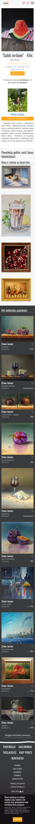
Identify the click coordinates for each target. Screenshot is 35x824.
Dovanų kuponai (17, 779)
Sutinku (17, 819)
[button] (23, 60)
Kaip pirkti (25, 752)
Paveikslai (9, 747)
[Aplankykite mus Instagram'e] (23, 792)
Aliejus (14, 67)
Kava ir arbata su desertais (15, 162)
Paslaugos (9, 752)
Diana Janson (17, 114)
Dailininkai (25, 747)
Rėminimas (17, 775)
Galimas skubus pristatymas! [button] (17, 63)
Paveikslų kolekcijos (17, 783)
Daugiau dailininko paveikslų (17, 735)
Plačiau (21, 813)
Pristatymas (17, 769)
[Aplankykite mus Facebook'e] (21, 792)
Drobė (27, 67)
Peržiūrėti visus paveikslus (17, 119)
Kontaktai (17, 758)
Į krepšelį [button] (17, 73)
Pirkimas (17, 765)
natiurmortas (19, 69)
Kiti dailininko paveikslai (14, 310)
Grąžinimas (17, 772)
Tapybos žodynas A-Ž (17, 787)
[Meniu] (32, 2)
